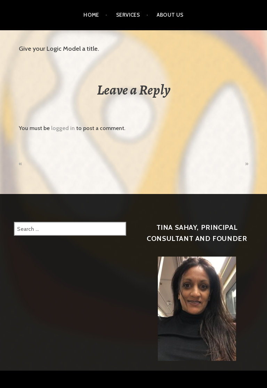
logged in (63, 128)
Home (91, 15)
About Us (170, 15)
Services (128, 15)
